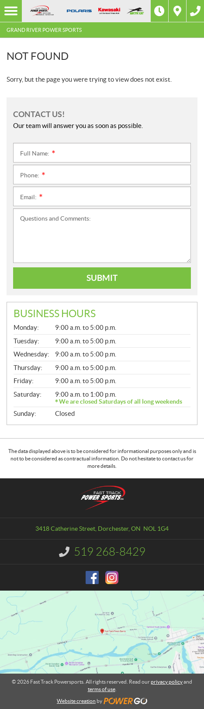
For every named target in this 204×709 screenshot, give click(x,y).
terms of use (101, 689)
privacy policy (167, 682)
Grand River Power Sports (44, 30)
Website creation (76, 701)
